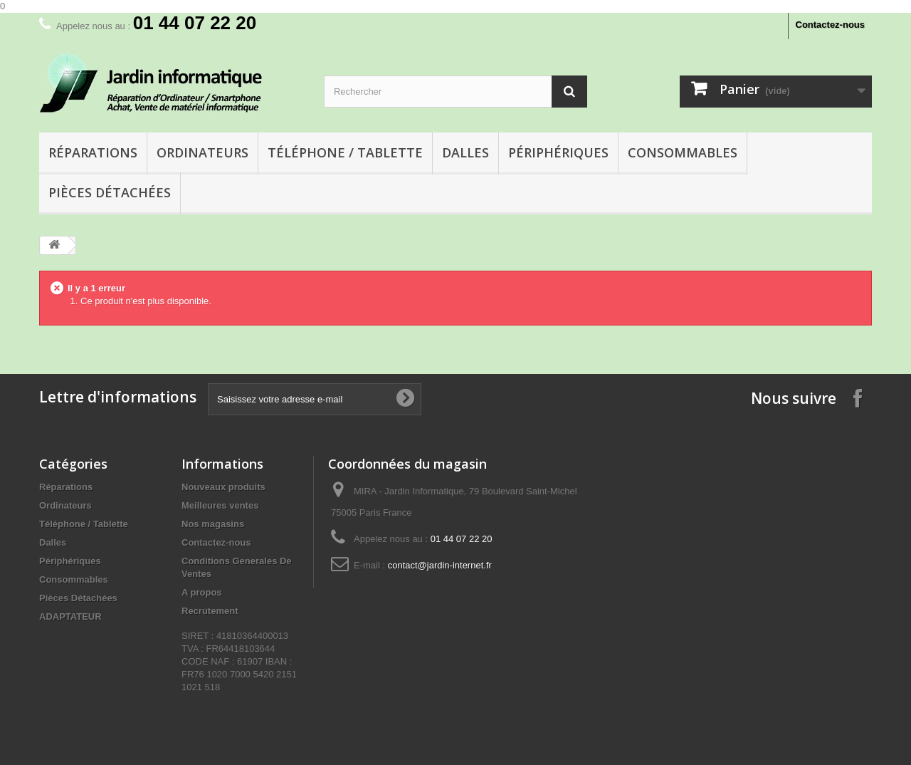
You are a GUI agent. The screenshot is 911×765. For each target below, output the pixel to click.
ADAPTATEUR (70, 616)
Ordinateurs (202, 152)
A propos (201, 592)
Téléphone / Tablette (345, 152)
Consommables (682, 152)
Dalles (465, 152)
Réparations (92, 152)
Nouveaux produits (223, 487)
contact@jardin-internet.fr (440, 565)
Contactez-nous (830, 24)
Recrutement (209, 610)
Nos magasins (212, 524)
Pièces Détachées (109, 192)
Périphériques (558, 152)
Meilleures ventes (219, 505)
